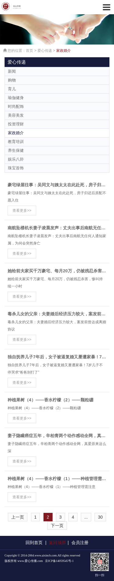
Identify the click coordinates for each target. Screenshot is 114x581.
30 (100, 517)
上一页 (17, 517)
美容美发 (16, 115)
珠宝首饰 (16, 168)
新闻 (12, 71)
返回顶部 (57, 542)
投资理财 (16, 124)
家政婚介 (63, 50)
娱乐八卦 (16, 159)
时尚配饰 (16, 106)
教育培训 (16, 141)
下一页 (57, 525)
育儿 (12, 89)
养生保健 (16, 150)
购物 (12, 80)
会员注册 (79, 542)
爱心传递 (44, 50)
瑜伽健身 (16, 97)
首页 (29, 50)
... (86, 517)
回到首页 (34, 542)
